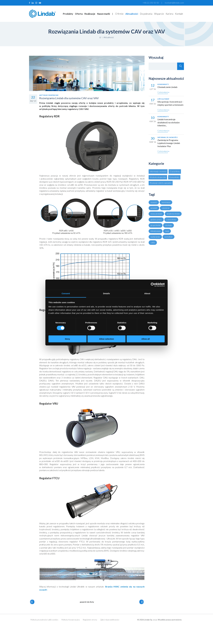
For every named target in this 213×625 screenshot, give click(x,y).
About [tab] (147, 293)
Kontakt (179, 13)
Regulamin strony (90, 619)
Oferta (79, 13)
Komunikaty (174, 177)
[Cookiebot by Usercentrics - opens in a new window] (153, 285)
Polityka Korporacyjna (70, 619)
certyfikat (168, 237)
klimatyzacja (155, 231)
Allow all (145, 339)
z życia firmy (171, 219)
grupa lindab (155, 225)
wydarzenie (155, 237)
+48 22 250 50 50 (151, 2)
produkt (154, 208)
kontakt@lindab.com (174, 2)
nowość (154, 202)
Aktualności (131, 13)
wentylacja (166, 202)
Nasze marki (103, 13)
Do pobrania (146, 13)
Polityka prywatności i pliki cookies (44, 619)
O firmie (119, 13)
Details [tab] (106, 293)
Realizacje (89, 13)
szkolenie (166, 208)
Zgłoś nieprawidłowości (109, 619)
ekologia (168, 225)
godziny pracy (156, 219)
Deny (67, 339)
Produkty (68, 13)
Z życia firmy (175, 171)
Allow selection (106, 339)
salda (153, 242)
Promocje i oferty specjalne (161, 183)
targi (167, 231)
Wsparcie (159, 13)
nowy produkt (156, 214)
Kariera (169, 13)
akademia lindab (173, 214)
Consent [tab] (66, 293)
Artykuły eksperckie (158, 177)
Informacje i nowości (158, 171)
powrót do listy (87, 602)
